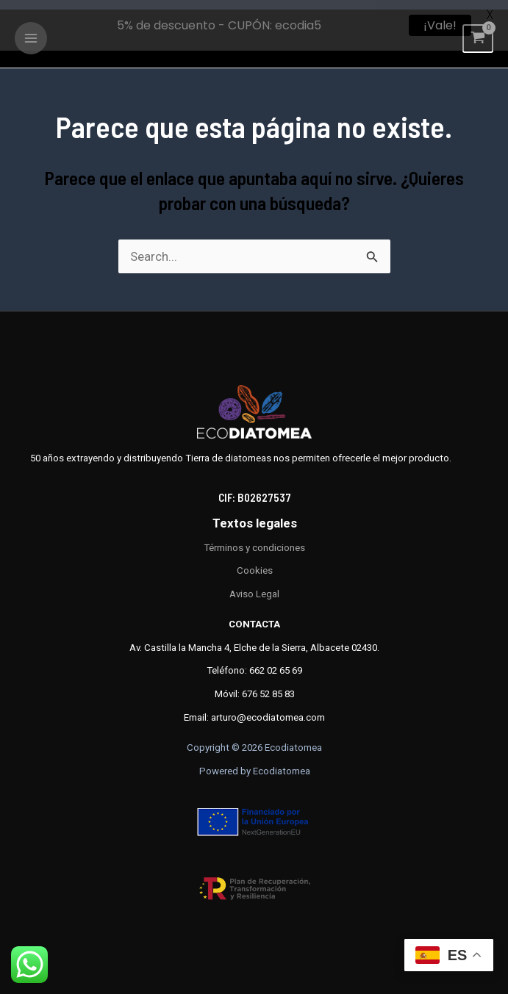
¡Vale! (440, 25)
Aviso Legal (254, 584)
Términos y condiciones (254, 538)
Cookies (255, 560)
